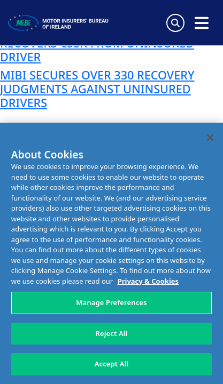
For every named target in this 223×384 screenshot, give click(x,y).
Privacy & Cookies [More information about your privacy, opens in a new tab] (148, 281)
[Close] (210, 137)
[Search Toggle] (175, 23)
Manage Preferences (111, 302)
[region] (111, 253)
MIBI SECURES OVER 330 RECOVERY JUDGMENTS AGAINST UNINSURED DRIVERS (97, 88)
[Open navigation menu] (201, 23)
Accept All (112, 364)
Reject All (112, 333)
